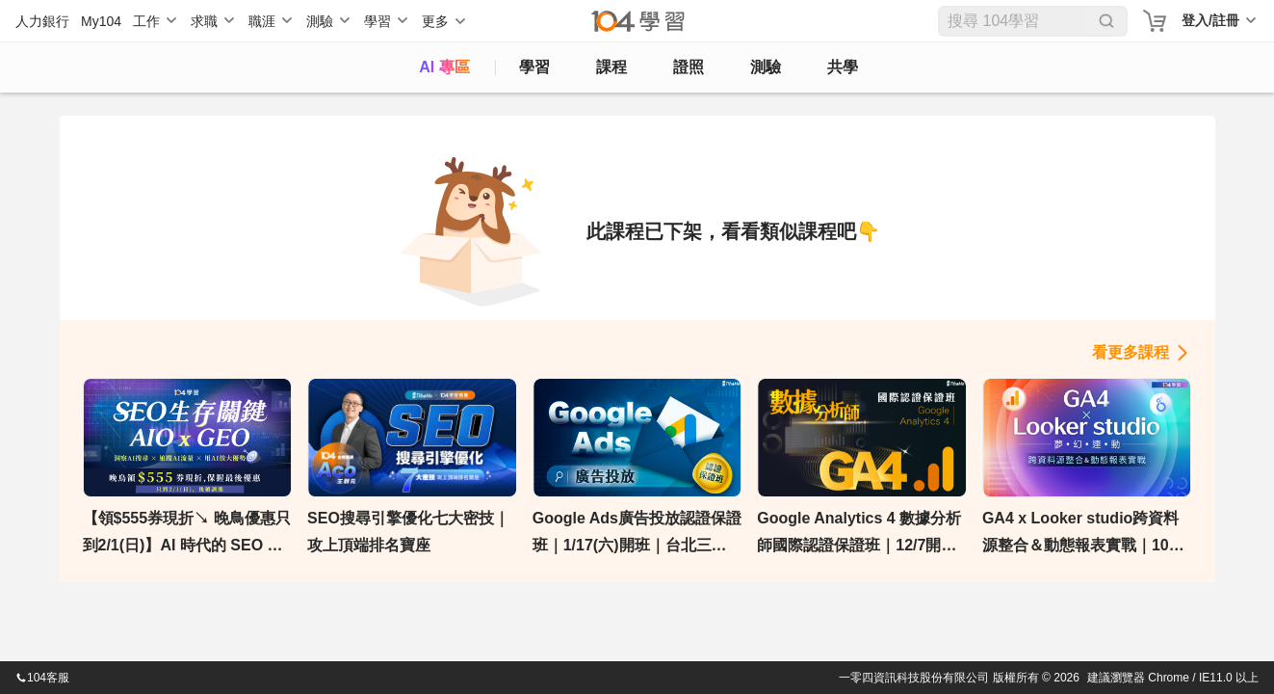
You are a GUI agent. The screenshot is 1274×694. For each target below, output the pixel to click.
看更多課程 (1130, 352)
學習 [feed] (534, 67)
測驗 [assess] (765, 67)
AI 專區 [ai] (444, 67)
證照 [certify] (688, 67)
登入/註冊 (1210, 20)
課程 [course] (611, 67)
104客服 (42, 677)
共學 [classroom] (842, 67)
